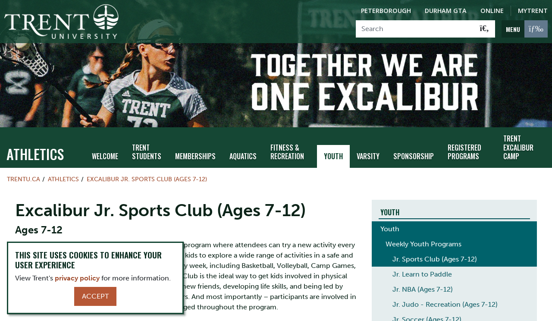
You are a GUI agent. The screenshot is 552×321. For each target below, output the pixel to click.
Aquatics (243, 152)
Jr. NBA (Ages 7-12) (422, 285)
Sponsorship (413, 152)
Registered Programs (464, 148)
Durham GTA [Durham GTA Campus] (446, 10)
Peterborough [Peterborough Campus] (386, 10)
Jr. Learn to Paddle (422, 270)
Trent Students (146, 148)
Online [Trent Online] (492, 10)
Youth (333, 152)
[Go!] (484, 29)
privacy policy (77, 278)
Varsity (368, 152)
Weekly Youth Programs (423, 240)
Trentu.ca (23, 175)
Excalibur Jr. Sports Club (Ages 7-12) (147, 175)
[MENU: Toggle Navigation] (525, 29)
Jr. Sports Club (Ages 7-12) (434, 255)
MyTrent (533, 10)
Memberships (195, 152)
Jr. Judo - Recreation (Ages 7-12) (445, 300)
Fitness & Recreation (287, 148)
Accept (95, 296)
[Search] (415, 29)
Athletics (35, 150)
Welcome (105, 152)
